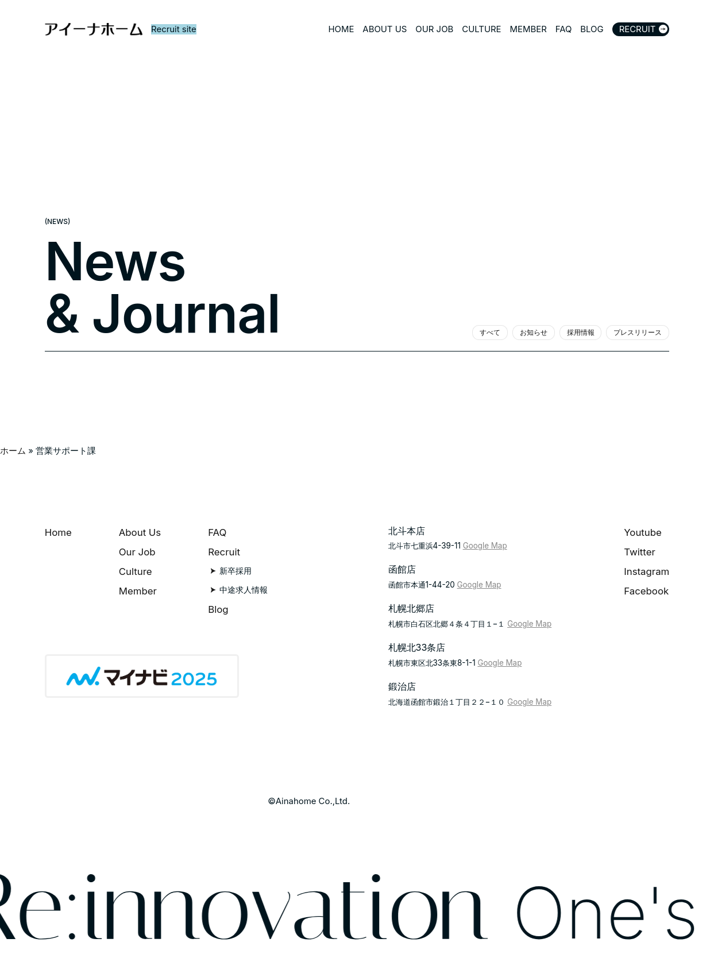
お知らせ (533, 332)
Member (138, 591)
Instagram (646, 571)
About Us (140, 532)
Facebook (646, 591)
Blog (218, 609)
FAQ (217, 532)
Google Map (485, 545)
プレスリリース (637, 332)
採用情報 (581, 332)
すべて (490, 332)
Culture (135, 571)
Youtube (643, 532)
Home (58, 532)
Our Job (137, 552)
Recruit (224, 552)
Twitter (639, 552)
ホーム (13, 451)
